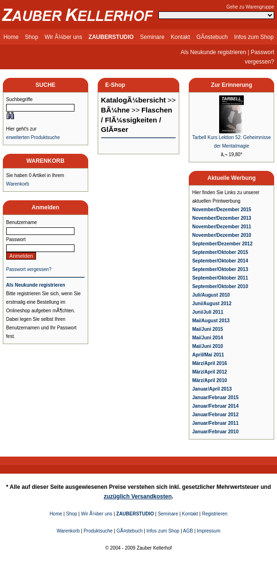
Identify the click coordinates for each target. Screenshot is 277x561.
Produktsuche (97, 530)
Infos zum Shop (253, 37)
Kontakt (180, 37)
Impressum (208, 530)
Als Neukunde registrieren (213, 52)
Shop (31, 37)
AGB (188, 530)
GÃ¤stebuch (212, 37)
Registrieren (215, 513)
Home (10, 37)
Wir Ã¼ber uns (63, 37)
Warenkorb (17, 184)
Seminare (152, 37)
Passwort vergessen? (29, 269)
